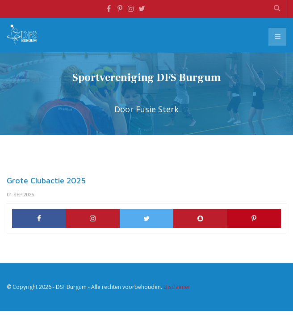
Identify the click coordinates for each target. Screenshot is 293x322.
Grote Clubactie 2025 (46, 180)
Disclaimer (176, 287)
